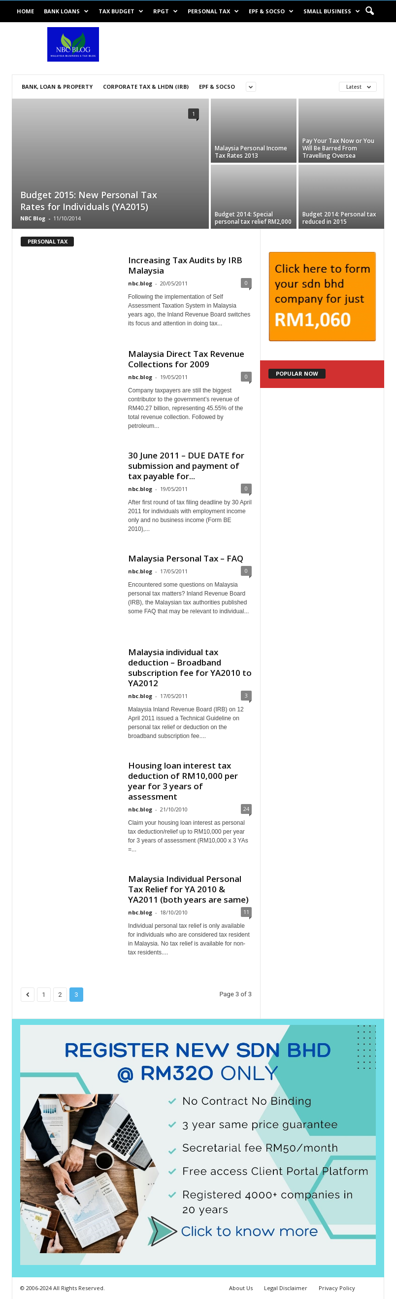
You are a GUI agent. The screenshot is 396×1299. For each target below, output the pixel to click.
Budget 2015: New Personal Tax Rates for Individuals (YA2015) (88, 200)
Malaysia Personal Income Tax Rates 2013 (251, 152)
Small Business (331, 11)
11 (246, 911)
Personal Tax (213, 11)
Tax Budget (121, 11)
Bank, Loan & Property (57, 86)
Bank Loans (66, 11)
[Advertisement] (259, 48)
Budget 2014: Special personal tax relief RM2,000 (253, 218)
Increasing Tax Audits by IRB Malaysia (185, 265)
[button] (369, 11)
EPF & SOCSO (271, 11)
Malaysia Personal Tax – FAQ (185, 558)
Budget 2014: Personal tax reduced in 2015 (339, 218)
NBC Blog (32, 218)
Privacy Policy (337, 1288)
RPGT (165, 11)
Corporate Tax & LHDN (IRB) (146, 86)
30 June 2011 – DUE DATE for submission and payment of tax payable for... (186, 466)
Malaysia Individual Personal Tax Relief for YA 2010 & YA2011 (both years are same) (188, 889)
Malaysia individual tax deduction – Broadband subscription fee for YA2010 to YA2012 (190, 667)
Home (25, 11)
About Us (241, 1288)
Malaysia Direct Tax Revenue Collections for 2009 (186, 359)
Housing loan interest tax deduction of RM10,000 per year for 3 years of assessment (183, 781)
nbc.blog (140, 283)
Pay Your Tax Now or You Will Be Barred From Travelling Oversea (338, 148)
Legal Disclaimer (285, 1288)
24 (246, 808)
